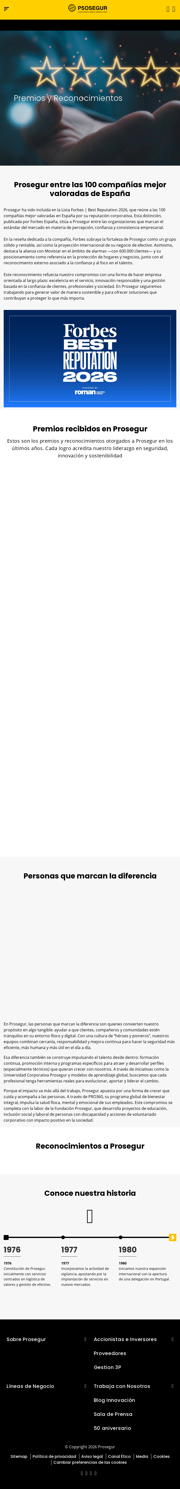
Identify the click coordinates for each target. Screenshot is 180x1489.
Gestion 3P (107, 1367)
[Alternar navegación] (166, 9)
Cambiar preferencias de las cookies (90, 1462)
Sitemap (19, 1456)
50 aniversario (112, 1428)
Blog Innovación (114, 1400)
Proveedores (110, 1353)
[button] (173, 9)
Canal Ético (119, 1456)
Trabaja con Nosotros (122, 1386)
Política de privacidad (54, 1456)
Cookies (161, 1456)
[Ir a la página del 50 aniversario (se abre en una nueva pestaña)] (90, 25)
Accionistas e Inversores (125, 1339)
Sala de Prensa (113, 1414)
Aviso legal (92, 1456)
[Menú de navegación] (6, 9)
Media (142, 1456)
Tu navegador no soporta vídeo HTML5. (90, 25)
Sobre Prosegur (26, 1339)
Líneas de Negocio (30, 1386)
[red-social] (82, 1473)
